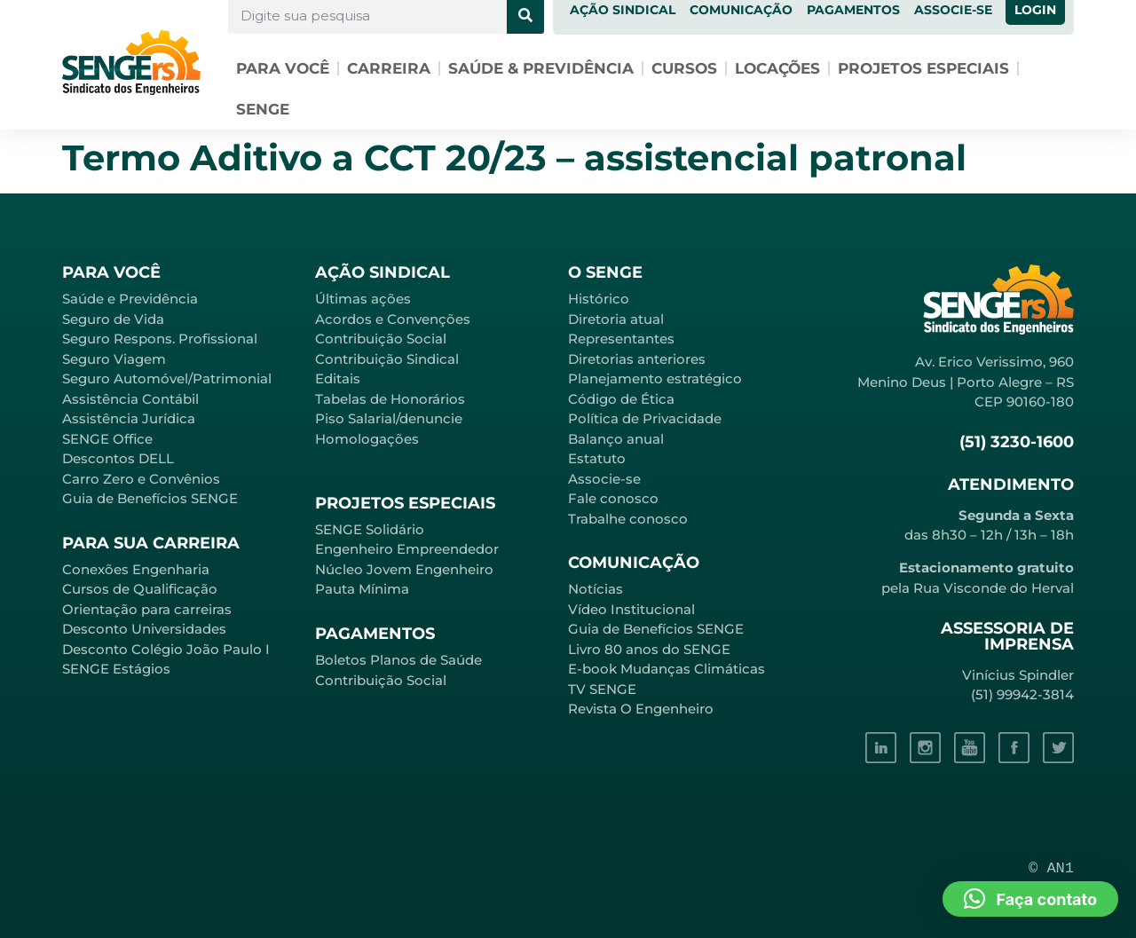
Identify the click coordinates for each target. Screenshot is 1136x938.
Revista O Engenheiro (641, 708)
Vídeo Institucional (631, 609)
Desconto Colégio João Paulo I (166, 649)
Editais (337, 378)
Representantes (621, 338)
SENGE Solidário (369, 529)
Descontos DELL (118, 458)
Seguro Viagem (114, 359)
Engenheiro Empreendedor (407, 548)
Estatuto (597, 458)
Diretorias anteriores (637, 359)
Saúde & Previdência (541, 68)
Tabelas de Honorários (390, 398)
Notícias (595, 588)
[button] (1030, 899)
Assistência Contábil (130, 398)
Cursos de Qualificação (139, 588)
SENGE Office (107, 438)
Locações (777, 68)
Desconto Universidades (144, 628)
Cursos (684, 68)
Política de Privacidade (645, 418)
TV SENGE (602, 689)
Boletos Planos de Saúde (398, 659)
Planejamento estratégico (655, 378)
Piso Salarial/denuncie (388, 418)
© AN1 (1051, 868)
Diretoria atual (616, 319)
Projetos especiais (923, 68)
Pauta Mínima (362, 588)
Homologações (367, 438)
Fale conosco (613, 498)
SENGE (262, 109)
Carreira (388, 68)
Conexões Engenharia (135, 569)
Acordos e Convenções (392, 319)
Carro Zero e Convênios (141, 478)
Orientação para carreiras (147, 609)
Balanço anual (616, 438)
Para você (282, 68)
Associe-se (604, 478)
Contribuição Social (380, 338)
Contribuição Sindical (387, 359)
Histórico (598, 298)
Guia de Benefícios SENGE (150, 498)
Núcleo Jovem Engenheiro (404, 569)
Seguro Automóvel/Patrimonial (167, 378)
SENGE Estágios (116, 668)
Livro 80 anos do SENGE (649, 649)
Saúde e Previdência (130, 298)
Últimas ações (363, 298)
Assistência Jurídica (128, 418)
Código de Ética (621, 398)
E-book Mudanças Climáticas (666, 668)
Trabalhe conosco (628, 518)
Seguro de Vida (113, 319)
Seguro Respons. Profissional (159, 338)
